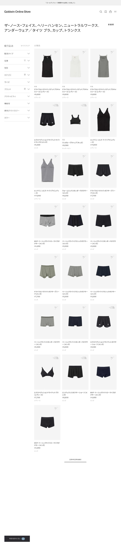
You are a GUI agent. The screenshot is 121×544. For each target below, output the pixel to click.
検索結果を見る (17, 538)
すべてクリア (25, 46)
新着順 (111, 24)
